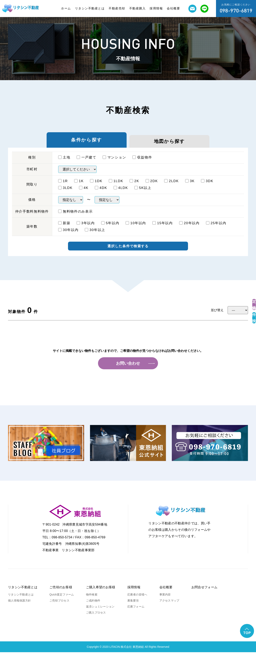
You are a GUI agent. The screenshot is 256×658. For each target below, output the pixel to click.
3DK (207, 186)
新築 (64, 228)
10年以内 (136, 228)
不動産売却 (117, 8)
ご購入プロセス (96, 618)
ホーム (66, 8)
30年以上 (95, 234)
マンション (114, 162)
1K (79, 186)
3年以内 (86, 228)
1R (63, 186)
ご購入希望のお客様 (100, 593)
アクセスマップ (169, 606)
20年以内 (189, 228)
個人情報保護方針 (19, 606)
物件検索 (91, 600)
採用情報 (156, 8)
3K (190, 186)
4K (84, 192)
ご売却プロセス (59, 606)
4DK (101, 192)
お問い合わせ (128, 369)
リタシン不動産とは (90, 8)
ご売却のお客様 (60, 593)
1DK (96, 186)
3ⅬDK (65, 192)
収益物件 (142, 162)
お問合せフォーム (204, 593)
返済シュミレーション (100, 612)
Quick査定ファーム (61, 600)
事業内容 (165, 600)
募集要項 (133, 606)
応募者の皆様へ (137, 600)
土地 (64, 162)
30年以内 (68, 234)
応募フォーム (136, 612)
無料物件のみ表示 (75, 216)
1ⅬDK (116, 186)
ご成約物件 (93, 606)
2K (134, 186)
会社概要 (173, 8)
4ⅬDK (121, 192)
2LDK (171, 186)
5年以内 (110, 228)
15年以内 (162, 228)
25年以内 (216, 228)
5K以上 (142, 192)
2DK (152, 186)
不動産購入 (137, 8)
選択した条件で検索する (128, 251)
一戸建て (86, 162)
